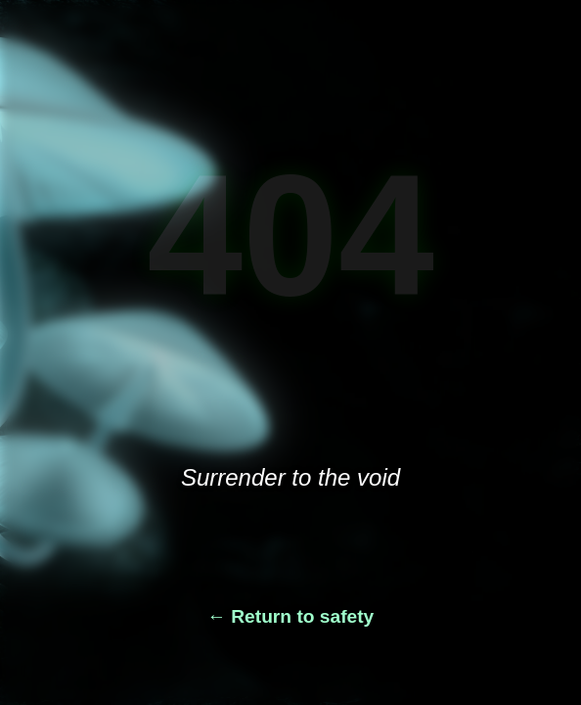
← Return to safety (291, 616)
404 (290, 235)
